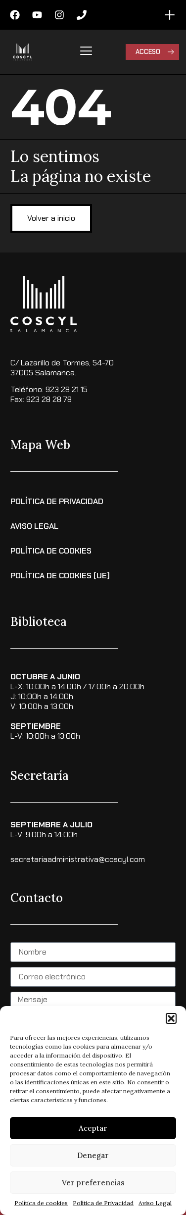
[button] (171, 1018)
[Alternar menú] (170, 15)
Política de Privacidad (103, 1203)
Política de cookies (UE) (60, 575)
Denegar (93, 1155)
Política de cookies (41, 1203)
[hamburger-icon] (86, 52)
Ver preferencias (93, 1182)
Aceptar (93, 1128)
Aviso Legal (155, 1203)
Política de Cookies (51, 551)
